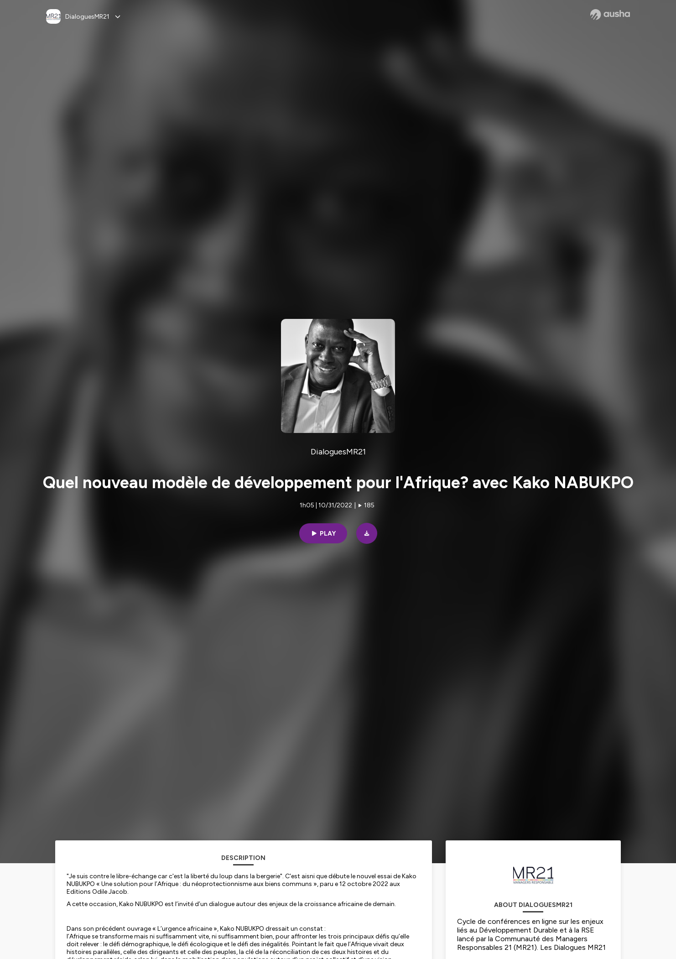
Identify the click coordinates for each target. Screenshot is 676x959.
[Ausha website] (610, 14)
